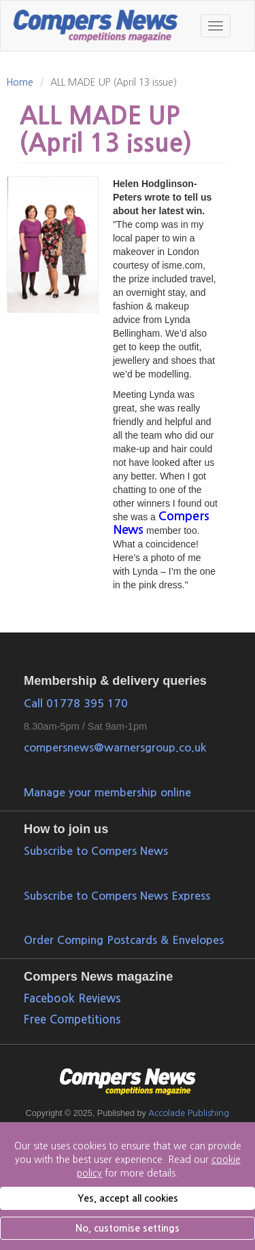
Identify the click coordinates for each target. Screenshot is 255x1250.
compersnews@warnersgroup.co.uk (115, 747)
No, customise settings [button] (127, 1228)
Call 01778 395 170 (76, 703)
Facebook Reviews (72, 998)
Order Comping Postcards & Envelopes (124, 939)
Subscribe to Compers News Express (117, 895)
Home (19, 82)
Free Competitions (72, 1020)
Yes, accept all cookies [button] (128, 1198)
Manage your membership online (107, 792)
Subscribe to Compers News (96, 850)
